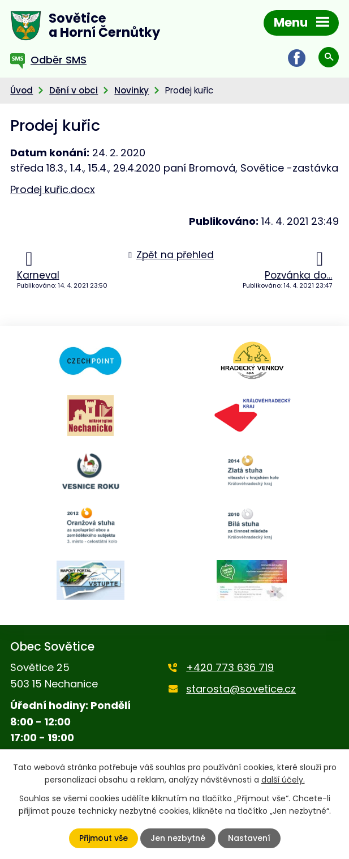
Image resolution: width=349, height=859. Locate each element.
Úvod (21, 90)
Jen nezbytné (177, 838)
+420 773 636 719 (230, 667)
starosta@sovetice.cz (241, 689)
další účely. (283, 779)
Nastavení (249, 838)
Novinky (131, 90)
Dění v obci (73, 90)
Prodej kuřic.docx (52, 189)
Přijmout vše (103, 838)
